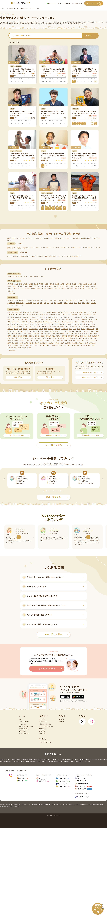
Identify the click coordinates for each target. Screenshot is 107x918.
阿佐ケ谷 (26, 312)
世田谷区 (68, 284)
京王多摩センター (48, 322)
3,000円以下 (28, 303)
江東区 (46, 284)
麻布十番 (70, 345)
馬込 (83, 340)
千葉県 (31, 277)
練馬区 (20, 286)
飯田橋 (54, 312)
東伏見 (90, 338)
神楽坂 (9, 319)
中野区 (80, 284)
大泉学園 (74, 315)
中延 (67, 333)
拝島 (9, 338)
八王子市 (43, 286)
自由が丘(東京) (33, 329)
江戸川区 (36, 286)
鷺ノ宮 (80, 324)
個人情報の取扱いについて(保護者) (40, 804)
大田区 (62, 284)
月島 (9, 333)
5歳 (52, 303)
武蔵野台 (74, 343)
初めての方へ (51, 3)
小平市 (9, 288)
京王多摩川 (38, 322)
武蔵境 (57, 343)
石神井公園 (55, 326)
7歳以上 (60, 303)
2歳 (41, 303)
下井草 (39, 326)
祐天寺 (22, 345)
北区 (94, 284)
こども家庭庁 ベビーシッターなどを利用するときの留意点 (89, 804)
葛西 (14, 319)
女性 (74, 300)
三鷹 (16, 343)
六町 (15, 348)
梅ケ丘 (29, 315)
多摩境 (52, 331)
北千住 (78, 319)
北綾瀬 (68, 319)
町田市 (87, 286)
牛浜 (24, 315)
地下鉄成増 (39, 315)
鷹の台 (15, 331)
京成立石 (10, 324)
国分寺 (27, 324)
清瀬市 (56, 288)
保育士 (16, 300)
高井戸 (9, 331)
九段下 (19, 322)
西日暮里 (64, 336)
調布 (97, 331)
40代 (88, 303)
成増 (81, 333)
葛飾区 (31, 286)
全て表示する (11, 293)
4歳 (48, 303)
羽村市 (87, 288)
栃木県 (15, 277)
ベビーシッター (41, 22)
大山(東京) (40, 317)
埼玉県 (25, 277)
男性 (70, 300)
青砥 (13, 312)
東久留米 (65, 338)
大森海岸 (33, 317)
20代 (79, 303)
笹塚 (89, 324)
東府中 (95, 338)
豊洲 (42, 333)
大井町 (81, 315)
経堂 (9, 322)
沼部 (81, 336)
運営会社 (2, 804)
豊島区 (90, 284)
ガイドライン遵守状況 (68, 804)
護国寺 (69, 324)
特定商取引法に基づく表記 (6, 806)
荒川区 (9, 286)
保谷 (66, 340)
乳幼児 (71, 303)
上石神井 (42, 319)
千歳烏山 (85, 331)
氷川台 (49, 338)
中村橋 (72, 333)
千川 (70, 329)
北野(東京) (85, 319)
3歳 (45, 303)
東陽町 (20, 333)
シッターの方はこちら (95, 3)
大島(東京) (11, 317)
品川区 (52, 284)
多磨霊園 (78, 331)
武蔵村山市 (70, 288)
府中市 (72, 286)
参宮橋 (9, 326)
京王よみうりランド (67, 322)
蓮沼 (13, 338)
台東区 (36, 284)
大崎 (94, 315)
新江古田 (68, 326)
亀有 (52, 319)
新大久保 (75, 326)
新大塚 (81, 326)
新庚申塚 (10, 348)
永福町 (46, 315)
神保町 (41, 329)
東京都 (36, 277)
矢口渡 (9, 345)
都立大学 (47, 333)
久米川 (32, 322)
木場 (96, 319)
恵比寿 (65, 315)
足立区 (25, 286)
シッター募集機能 (64, 464)
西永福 (90, 333)
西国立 (25, 336)
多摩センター (59, 331)
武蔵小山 (50, 343)
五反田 (74, 324)
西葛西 (20, 336)
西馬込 (77, 336)
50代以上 (93, 303)
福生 (52, 340)
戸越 (24, 333)
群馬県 (20, 277)
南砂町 (21, 343)
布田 (41, 340)
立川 (24, 331)
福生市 (39, 288)
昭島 (20, 312)
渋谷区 (74, 284)
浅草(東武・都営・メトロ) (37, 312)
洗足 (78, 329)
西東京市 (10, 291)
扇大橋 (24, 348)
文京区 (31, 284)
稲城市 (82, 288)
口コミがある (19, 305)
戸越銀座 (30, 333)
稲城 (94, 312)
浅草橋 (49, 312)
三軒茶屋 (15, 326)
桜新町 (85, 324)
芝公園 (25, 326)
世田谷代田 (64, 329)
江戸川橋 (52, 315)
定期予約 (10, 300)
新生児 (65, 303)
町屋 (87, 340)
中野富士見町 (60, 333)
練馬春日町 (95, 336)
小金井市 (93, 286)
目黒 (86, 343)
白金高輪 (76, 345)
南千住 (26, 343)
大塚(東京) (18, 317)
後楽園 (21, 324)
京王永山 (57, 322)
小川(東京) (47, 317)
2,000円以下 (19, 303)
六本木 (47, 345)
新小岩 (86, 326)
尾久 (57, 317)
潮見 (20, 326)
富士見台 (29, 340)
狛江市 (44, 288)
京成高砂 (90, 322)
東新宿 (93, 345)
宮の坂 (37, 343)
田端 (42, 331)
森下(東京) (92, 343)
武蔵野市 (55, 286)
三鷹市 (61, 286)
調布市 (82, 286)
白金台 (83, 345)
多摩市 (77, 288)
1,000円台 (93, 300)
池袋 (70, 312)
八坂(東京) (16, 345)
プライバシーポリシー (56, 804)
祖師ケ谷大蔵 (90, 329)
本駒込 (79, 340)
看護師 (66, 300)
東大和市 (49, 288)
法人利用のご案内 (77, 3)
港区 (20, 284)
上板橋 (36, 319)
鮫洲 (93, 324)
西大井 (95, 333)
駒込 (50, 324)
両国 (36, 345)
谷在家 (29, 348)
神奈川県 (42, 277)
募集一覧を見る (57, 497)
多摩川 (47, 331)
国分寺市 (27, 288)
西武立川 (50, 329)
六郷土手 (41, 345)
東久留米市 (62, 288)
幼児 (75, 303)
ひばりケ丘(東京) (13, 340)
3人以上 (86, 300)
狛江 (46, 324)
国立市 (33, 288)
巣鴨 (45, 329)
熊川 (27, 322)
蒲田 (26, 319)
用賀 (27, 345)
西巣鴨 (42, 336)
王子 (69, 315)
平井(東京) (22, 340)
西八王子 (71, 336)
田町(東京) (67, 331)
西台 (53, 336)
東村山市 (20, 288)
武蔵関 (62, 343)
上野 (16, 315)
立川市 (49, 286)
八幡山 (32, 338)
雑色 (97, 329)
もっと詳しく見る (56, 634)
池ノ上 (66, 312)
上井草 (31, 319)
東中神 (85, 338)
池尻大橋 (60, 312)
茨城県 (9, 277)
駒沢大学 (55, 324)
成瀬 (85, 333)
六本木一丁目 (62, 345)
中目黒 (77, 333)
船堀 (62, 340)
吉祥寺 (91, 319)
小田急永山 (76, 317)
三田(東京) (11, 343)
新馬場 (25, 329)
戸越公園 (36, 333)
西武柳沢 (57, 329)
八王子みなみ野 (24, 338)
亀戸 (56, 319)
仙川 (74, 329)
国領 (31, 324)
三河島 (92, 340)
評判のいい (11, 305)
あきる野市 (94, 288)
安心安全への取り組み (64, 3)
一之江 (90, 312)
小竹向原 (36, 324)
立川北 (29, 331)
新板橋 (62, 326)
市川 (85, 312)
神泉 (20, 329)
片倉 (18, 319)
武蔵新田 (68, 343)
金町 (22, 319)
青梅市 (66, 286)
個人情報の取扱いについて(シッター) (21, 804)
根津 (85, 336)
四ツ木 (32, 345)
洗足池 (83, 329)
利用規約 (8, 804)
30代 (83, 303)
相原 (9, 312)
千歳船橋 (91, 331)
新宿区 (25, 284)
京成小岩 (84, 322)
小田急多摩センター (66, 317)
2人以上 (79, 300)
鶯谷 (20, 315)
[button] (44, 490)
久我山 (13, 322)
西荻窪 (15, 336)
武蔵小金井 (43, 343)
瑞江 (96, 340)
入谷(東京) (11, 315)
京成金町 (77, 322)
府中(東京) (47, 340)
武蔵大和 (81, 343)
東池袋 (54, 338)
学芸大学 (61, 319)
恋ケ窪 (16, 324)
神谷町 (48, 319)
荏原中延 (58, 315)
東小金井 (79, 338)
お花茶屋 (91, 317)
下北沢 (49, 326)
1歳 (38, 303)
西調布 (58, 336)
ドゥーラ (60, 300)
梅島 (33, 315)
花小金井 (38, 338)
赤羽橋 (88, 345)
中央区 (16, 284)
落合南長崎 (84, 317)
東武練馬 (14, 333)
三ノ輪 (32, 343)
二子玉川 (36, 340)
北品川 (73, 319)
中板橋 (53, 333)
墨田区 (41, 284)
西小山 (37, 336)
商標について (18, 806)
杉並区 (85, 284)
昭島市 (77, 286)
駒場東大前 (62, 324)
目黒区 (57, 284)
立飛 (34, 331)
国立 (23, 322)
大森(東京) (26, 317)
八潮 (19, 348)
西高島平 (48, 336)
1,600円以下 (11, 303)
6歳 (55, 303)
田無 (38, 331)
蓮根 (16, 338)
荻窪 (53, 317)
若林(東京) (54, 345)
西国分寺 (31, 336)
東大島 (60, 338)
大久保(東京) (87, 315)
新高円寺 (92, 326)
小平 (42, 324)
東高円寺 (72, 338)
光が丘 (44, 338)
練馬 (89, 336)
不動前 (57, 340)
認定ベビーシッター (33, 300)
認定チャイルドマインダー (48, 300)
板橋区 (15, 286)
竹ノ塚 (20, 331)
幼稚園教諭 (22, 300)
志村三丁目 (32, 326)
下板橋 (44, 326)
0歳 (34, 303)
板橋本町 (80, 312)
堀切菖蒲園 (72, 340)
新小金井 (10, 329)
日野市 (15, 288)
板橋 (74, 312)
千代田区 (10, 284)
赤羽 (16, 312)
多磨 (73, 331)
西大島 (9, 336)
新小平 (16, 329)
